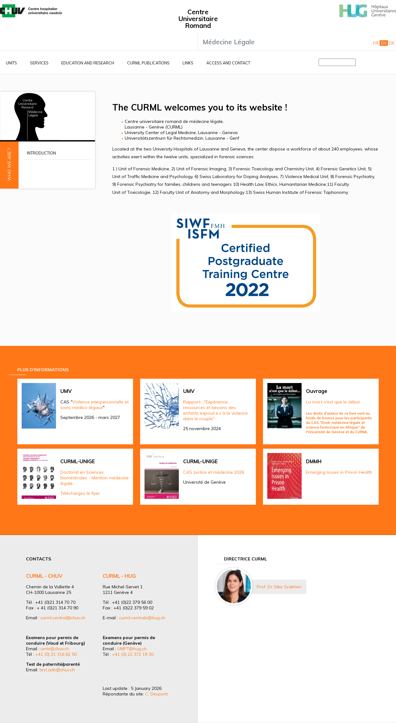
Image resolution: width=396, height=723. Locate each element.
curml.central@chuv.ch (63, 618)
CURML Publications (148, 62)
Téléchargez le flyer (80, 493)
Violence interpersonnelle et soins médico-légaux (94, 404)
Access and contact (228, 62)
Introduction (41, 152)
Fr (375, 43)
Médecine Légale (229, 42)
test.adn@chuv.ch (57, 670)
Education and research (87, 62)
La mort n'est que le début (333, 402)
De (392, 43)
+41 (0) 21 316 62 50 (56, 654)
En (383, 43)
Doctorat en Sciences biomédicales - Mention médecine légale (94, 477)
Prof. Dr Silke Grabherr (279, 587)
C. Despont (156, 694)
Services (39, 62)
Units (11, 62)
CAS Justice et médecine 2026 (213, 472)
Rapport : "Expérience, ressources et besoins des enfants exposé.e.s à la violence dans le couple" (215, 410)
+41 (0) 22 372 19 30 (132, 654)
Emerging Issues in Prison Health (339, 472)
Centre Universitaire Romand (198, 18)
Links (188, 62)
